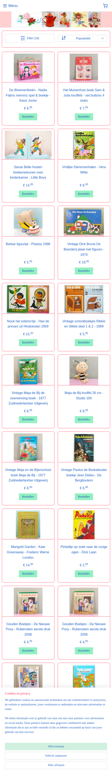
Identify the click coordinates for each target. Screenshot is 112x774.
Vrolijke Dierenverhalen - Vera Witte (84, 169)
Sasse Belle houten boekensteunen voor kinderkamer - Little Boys (28, 172)
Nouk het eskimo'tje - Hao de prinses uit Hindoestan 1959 (28, 323)
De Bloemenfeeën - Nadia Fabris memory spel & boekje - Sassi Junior (28, 95)
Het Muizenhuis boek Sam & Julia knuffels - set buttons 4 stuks (84, 95)
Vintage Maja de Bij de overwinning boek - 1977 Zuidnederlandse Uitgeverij (27, 398)
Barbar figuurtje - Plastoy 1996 (28, 244)
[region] (56, 718)
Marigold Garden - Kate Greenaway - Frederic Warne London (28, 552)
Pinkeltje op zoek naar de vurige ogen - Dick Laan (84, 549)
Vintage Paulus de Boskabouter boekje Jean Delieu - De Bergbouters (84, 475)
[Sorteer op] (82, 38)
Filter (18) (29, 38)
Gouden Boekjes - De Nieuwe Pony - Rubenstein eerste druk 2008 (28, 629)
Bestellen (28, 116)
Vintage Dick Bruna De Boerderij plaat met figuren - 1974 (84, 249)
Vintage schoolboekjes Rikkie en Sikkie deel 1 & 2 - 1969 (83, 323)
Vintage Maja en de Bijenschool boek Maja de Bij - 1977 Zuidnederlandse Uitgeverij (28, 475)
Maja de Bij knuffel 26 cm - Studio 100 (84, 395)
